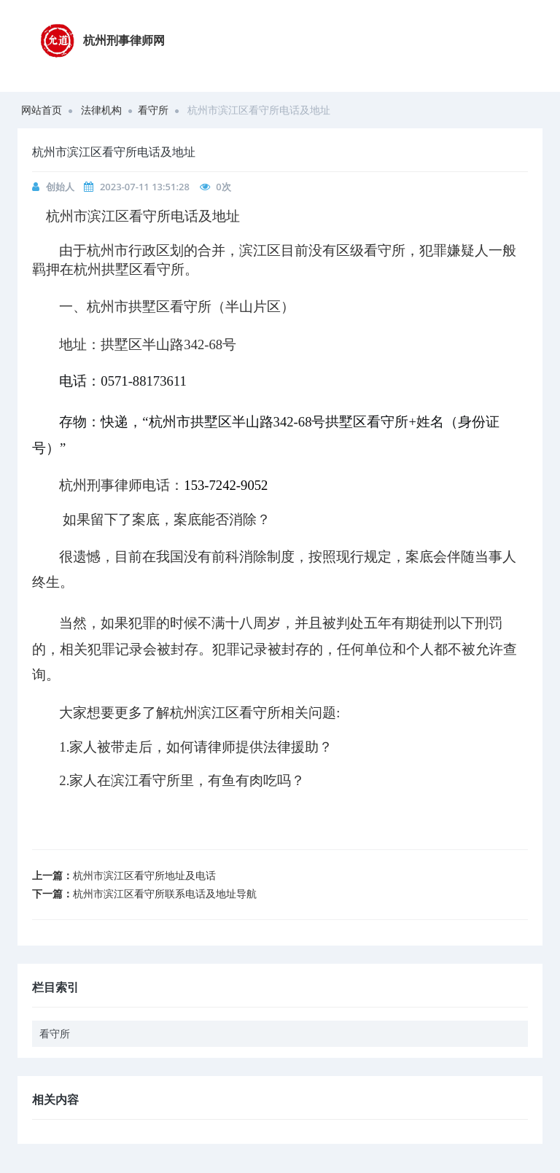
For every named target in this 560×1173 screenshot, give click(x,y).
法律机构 (101, 110)
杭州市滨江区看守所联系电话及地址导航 (165, 893)
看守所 (153, 110)
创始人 (60, 186)
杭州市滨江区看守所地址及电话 (144, 875)
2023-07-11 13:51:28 (145, 186)
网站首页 (41, 110)
